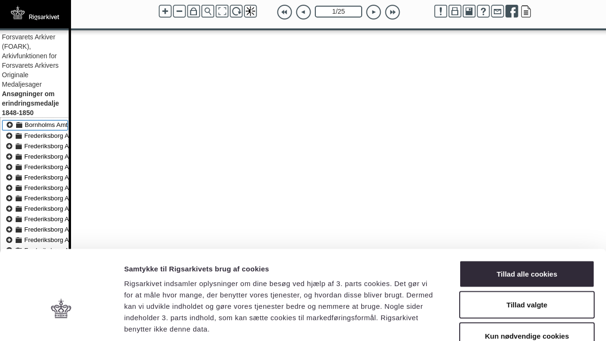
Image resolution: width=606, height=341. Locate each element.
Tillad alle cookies (527, 217)
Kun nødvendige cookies (527, 279)
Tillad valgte (527, 248)
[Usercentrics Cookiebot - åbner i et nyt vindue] (61, 322)
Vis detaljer (492, 322)
